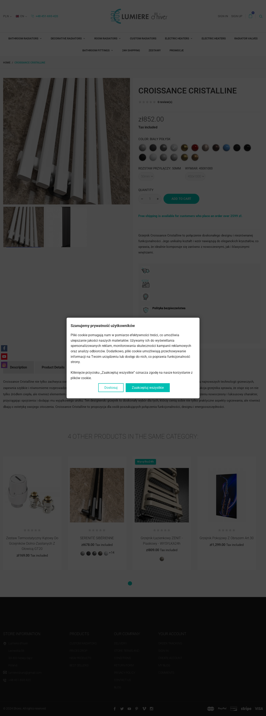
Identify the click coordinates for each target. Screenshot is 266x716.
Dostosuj (111, 387)
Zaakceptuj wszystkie (148, 387)
